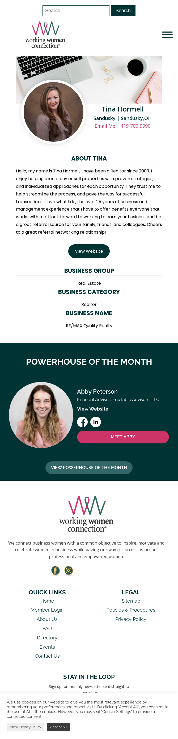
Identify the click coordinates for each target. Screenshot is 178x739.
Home (47, 601)
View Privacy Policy (25, 727)
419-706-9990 (135, 126)
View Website (89, 251)
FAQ (47, 628)
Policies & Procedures (131, 610)
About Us (47, 619)
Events (47, 647)
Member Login (47, 610)
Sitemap (131, 601)
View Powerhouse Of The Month (89, 467)
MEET (123, 437)
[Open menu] (167, 35)
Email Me (105, 126)
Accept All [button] (58, 727)
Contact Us (47, 656)
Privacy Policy (130, 619)
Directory (47, 637)
